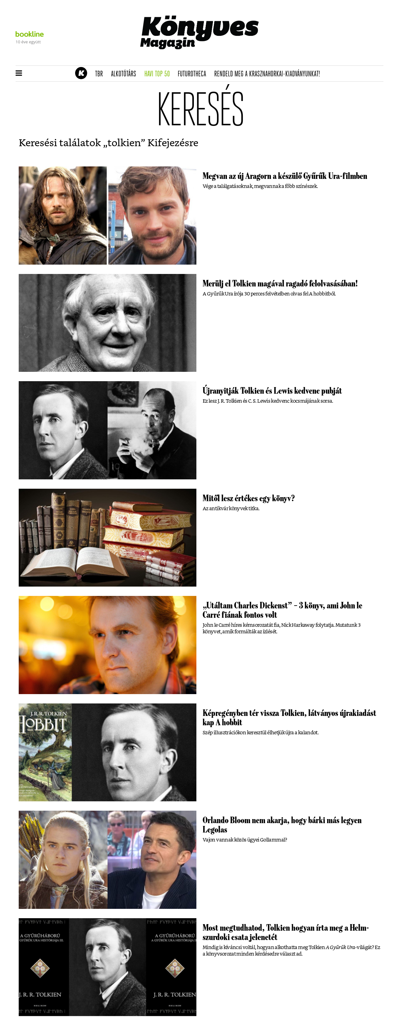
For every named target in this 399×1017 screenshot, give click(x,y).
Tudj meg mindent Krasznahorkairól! (306, 58)
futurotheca (194, 74)
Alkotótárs (125, 74)
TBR (101, 74)
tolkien (124, 143)
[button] (19, 73)
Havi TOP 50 (159, 74)
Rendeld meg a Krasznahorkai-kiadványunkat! (269, 74)
